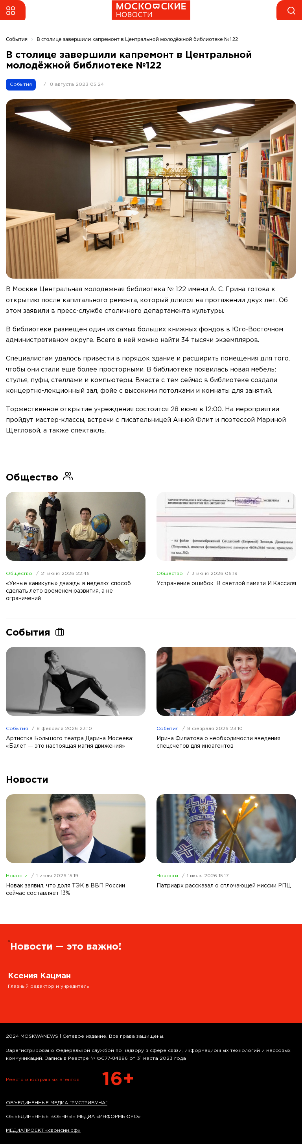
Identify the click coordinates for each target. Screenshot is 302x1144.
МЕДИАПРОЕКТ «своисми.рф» (43, 1130)
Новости (17, 876)
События (21, 84)
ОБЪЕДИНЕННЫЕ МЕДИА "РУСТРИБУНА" (56, 1103)
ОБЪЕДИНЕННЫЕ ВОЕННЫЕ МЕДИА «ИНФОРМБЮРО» (73, 1116)
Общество (19, 573)
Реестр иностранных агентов (42, 1079)
